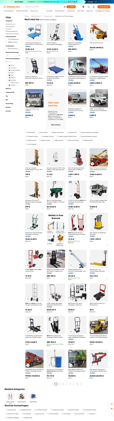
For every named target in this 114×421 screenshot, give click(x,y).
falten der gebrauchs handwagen (90, 132)
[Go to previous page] (52, 384)
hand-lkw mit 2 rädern (12, 413)
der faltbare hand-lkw (42, 410)
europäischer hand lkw (59, 410)
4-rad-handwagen (31, 144)
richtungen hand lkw (32, 136)
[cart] (88, 7)
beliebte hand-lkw (88, 140)
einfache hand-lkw (54, 413)
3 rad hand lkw (27, 413)
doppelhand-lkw (28, 417)
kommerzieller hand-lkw (91, 410)
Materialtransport (37, 16)
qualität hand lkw (31, 140)
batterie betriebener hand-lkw (89, 136)
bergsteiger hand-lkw (47, 136)
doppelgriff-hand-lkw (26, 410)
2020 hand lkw (30, 132)
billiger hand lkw (59, 140)
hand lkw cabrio (73, 132)
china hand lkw (43, 132)
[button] (49, 38)
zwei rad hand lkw (80, 413)
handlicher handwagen (12, 417)
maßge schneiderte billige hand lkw (68, 136)
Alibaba (27, 16)
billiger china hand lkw (58, 132)
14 (77, 384)
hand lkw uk (94, 413)
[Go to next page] (80, 384)
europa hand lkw (11, 410)
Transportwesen (49, 16)
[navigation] (13, 200)
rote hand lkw (67, 413)
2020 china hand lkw (73, 140)
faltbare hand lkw (45, 140)
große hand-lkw (40, 413)
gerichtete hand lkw (75, 410)
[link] (111, 404)
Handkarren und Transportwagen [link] (66, 16)
